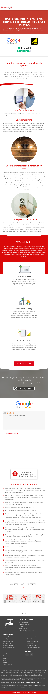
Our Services (41, 685)
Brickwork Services (8, 641)
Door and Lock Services (33, 647)
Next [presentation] (43, 601)
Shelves (5, 658)
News (13, 687)
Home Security (7, 654)
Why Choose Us (33, 685)
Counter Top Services (33, 645)
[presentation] (23, 422)
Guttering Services (8, 639)
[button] (22, 613)
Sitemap (28, 687)
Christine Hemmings (12, 433)
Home (22, 685)
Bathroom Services (32, 637)
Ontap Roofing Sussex (26, 682)
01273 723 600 (26, 388)
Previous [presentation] (5, 601)
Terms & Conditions (20, 687)
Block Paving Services (9, 647)
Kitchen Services (31, 639)
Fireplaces (30, 643)
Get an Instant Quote (24, 363)
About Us (26, 685)
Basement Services (32, 641)
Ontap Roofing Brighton (15, 682)
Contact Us (8, 687)
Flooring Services (8, 664)
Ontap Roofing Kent (36, 682)
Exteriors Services (8, 637)
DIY (3, 656)
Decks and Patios (7, 643)
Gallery (3, 687)
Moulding (5, 662)
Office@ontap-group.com (26, 631)
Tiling (4, 660)
